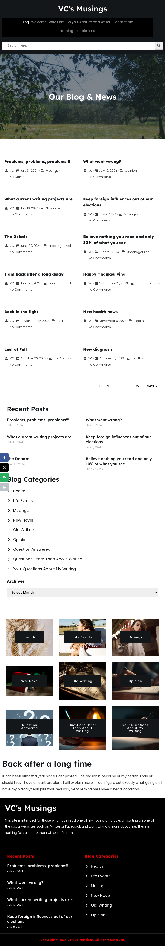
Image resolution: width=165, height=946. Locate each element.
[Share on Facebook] (4, 457)
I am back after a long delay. (35, 274)
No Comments (21, 176)
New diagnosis (98, 349)
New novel (56, 208)
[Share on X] (4, 467)
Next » (152, 386)
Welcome (39, 22)
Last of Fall (16, 349)
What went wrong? (102, 161)
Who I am (57, 22)
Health (65, 320)
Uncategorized (62, 245)
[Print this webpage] (4, 487)
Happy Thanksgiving (105, 274)
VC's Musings (82, 8)
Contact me (123, 22)
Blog (25, 22)
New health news (101, 311)
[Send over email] (4, 477)
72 (137, 386)
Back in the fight (21, 311)
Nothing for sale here (77, 31)
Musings (54, 170)
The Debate (16, 236)
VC (12, 170)
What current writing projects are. (40, 199)
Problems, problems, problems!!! (39, 161)
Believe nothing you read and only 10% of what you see (119, 461)
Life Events (65, 358)
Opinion (133, 170)
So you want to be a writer (88, 22)
